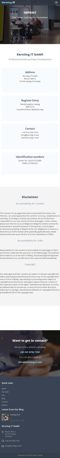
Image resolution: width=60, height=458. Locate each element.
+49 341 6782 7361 (30, 352)
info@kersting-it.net (30, 362)
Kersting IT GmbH (36, 455)
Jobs (3, 395)
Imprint (4, 405)
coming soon (15, 415)
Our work (5, 392)
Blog (3, 398)
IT (8, 2)
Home (4, 389)
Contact (5, 402)
